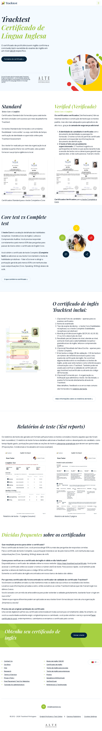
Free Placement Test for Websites (17, 681)
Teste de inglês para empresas (58, 671)
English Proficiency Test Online (51, 716)
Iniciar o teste (79, 635)
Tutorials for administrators (14, 685)
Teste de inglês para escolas (57, 668)
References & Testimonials (57, 685)
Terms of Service (10, 674)
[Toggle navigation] (98, 3)
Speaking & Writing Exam (56, 678)
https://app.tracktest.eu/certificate (72, 563)
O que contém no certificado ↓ (16, 279)
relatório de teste (80, 389)
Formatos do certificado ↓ (14, 59)
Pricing (49, 674)
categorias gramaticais (66, 443)
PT (94, 662)
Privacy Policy (9, 678)
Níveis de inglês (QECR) (55, 661)
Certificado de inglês (54, 664)
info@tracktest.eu (54, 707)
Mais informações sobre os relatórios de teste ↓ (74, 399)
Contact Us (8, 661)
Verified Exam (52, 681)
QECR (12, 50)
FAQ (5, 668)
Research (7, 671)
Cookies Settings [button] (90, 716)
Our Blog (7, 664)
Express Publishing (74, 716)
